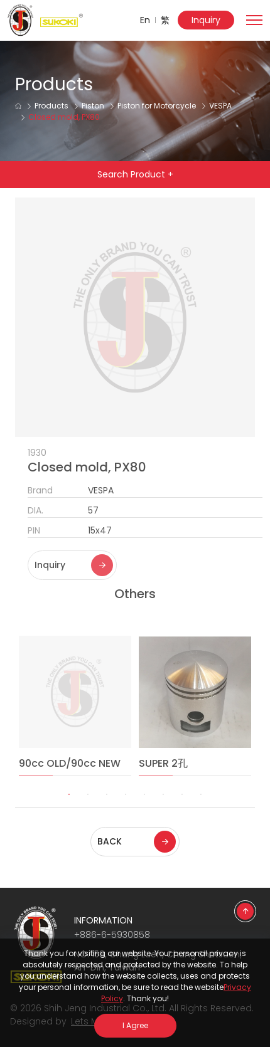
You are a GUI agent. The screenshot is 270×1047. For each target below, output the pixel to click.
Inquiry (206, 20)
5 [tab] (144, 812)
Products (51, 105)
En (145, 20)
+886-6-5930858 (112, 935)
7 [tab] (182, 812)
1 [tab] (69, 812)
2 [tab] (88, 812)
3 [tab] (106, 812)
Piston (93, 105)
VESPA (220, 105)
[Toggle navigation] (254, 18)
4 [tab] (125, 812)
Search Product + (135, 174)
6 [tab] (163, 812)
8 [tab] (201, 812)
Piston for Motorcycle (156, 105)
